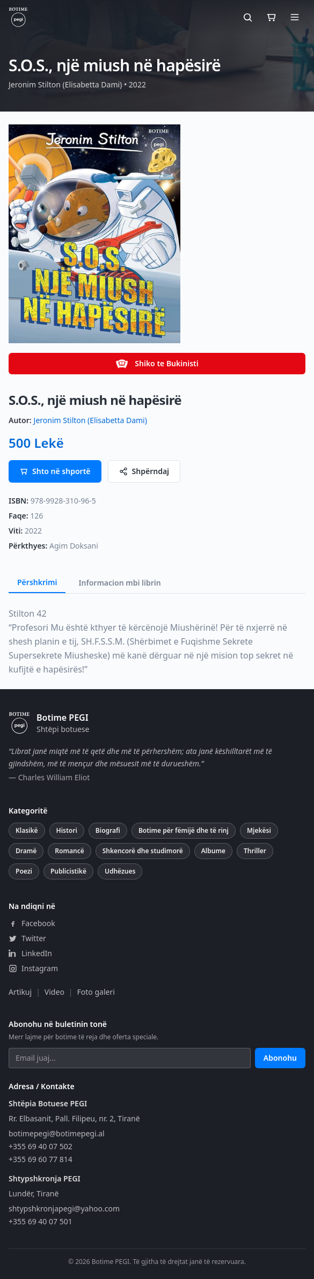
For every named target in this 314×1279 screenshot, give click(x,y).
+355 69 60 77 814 (40, 1159)
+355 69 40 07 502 (40, 1146)
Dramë (26, 850)
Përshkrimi (37, 582)
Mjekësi (259, 830)
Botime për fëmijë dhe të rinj (183, 830)
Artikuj (20, 992)
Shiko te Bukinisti (156, 363)
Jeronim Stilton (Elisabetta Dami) (90, 420)
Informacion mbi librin (119, 583)
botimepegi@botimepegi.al (57, 1133)
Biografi (108, 830)
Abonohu (280, 1058)
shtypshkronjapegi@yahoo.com (64, 1208)
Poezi (24, 871)
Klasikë (27, 830)
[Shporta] (271, 17)
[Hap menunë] (294, 17)
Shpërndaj (144, 471)
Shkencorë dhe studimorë (143, 850)
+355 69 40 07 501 (40, 1221)
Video (54, 992)
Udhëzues (120, 871)
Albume (213, 850)
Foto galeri (96, 992)
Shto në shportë (55, 471)
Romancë (69, 850)
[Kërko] (247, 17)
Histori (66, 830)
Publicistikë (68, 871)
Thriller (255, 850)
